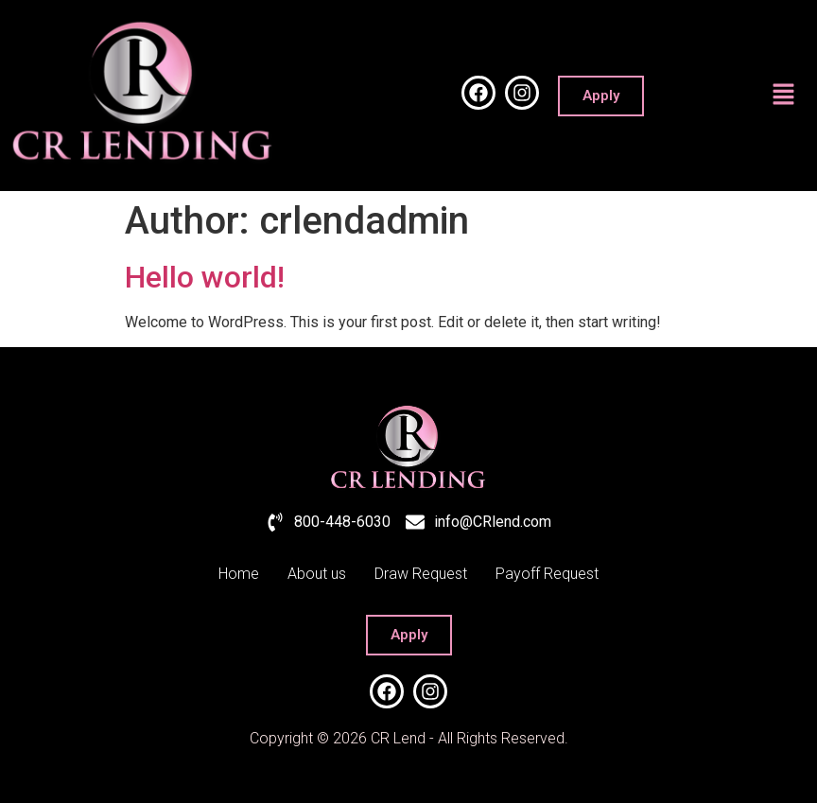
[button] (784, 95)
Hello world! (205, 277)
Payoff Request (547, 574)
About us (316, 574)
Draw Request (420, 574)
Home (238, 574)
